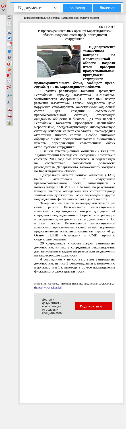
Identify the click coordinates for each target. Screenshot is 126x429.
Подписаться (93, 306)
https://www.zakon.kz (48, 287)
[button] (3, 7)
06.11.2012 (107, 27)
